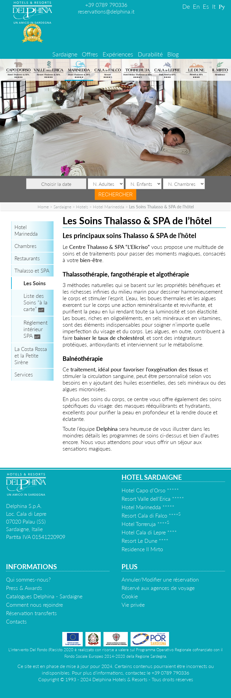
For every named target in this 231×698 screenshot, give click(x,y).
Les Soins (34, 283)
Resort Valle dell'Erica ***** (153, 498)
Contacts (16, 621)
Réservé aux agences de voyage (158, 588)
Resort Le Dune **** (145, 540)
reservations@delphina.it (106, 11)
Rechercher (115, 194)
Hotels (82, 206)
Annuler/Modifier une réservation (160, 579)
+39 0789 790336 (106, 5)
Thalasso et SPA (31, 270)
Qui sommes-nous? (28, 579)
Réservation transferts (31, 613)
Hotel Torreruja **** (145, 524)
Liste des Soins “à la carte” (35, 302)
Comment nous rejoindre (34, 604)
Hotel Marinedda (108, 206)
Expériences (118, 54)
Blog (173, 54)
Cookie (130, 596)
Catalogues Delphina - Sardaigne (44, 596)
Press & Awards (24, 588)
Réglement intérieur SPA (35, 329)
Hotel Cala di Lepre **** (149, 532)
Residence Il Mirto (142, 549)
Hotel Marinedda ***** (148, 507)
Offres (90, 54)
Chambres (25, 246)
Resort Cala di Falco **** (151, 515)
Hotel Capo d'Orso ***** (150, 490)
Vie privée (133, 604)
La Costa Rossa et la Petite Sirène (30, 355)
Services (23, 374)
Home (43, 206)
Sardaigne (64, 54)
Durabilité (150, 54)
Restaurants (27, 258)
